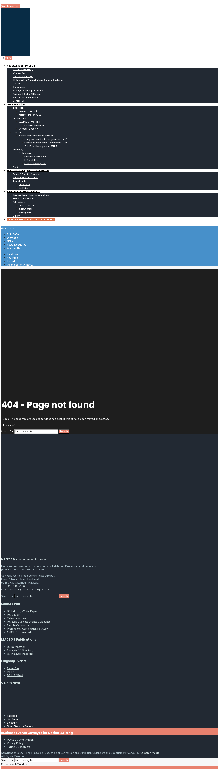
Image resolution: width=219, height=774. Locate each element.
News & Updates (16, 244)
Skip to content (10, 6)
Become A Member (31, 219)
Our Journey (19, 87)
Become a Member (34, 125)
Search (64, 431)
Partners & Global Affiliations (27, 93)
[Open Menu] (3, 58)
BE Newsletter (31, 160)
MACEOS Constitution (20, 739)
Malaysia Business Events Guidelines (28, 621)
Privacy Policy (15, 743)
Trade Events (19, 181)
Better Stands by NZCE (30, 114)
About (21, 66)
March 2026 (24, 184)
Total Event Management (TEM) (40, 146)
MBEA (10, 241)
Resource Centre (23, 191)
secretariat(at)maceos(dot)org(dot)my (26, 589)
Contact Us (18, 100)
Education (18, 132)
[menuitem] (112, 83)
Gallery (16, 215)
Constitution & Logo (23, 76)
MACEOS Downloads (19, 632)
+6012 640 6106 (14, 586)
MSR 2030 (13, 614)
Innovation (18, 107)
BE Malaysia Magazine (35, 163)
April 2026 (23, 188)
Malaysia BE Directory (35, 156)
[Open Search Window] (20, 264)
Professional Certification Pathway (36, 135)
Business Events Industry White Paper (31, 195)
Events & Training (28, 170)
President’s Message (23, 69)
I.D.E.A (16, 104)
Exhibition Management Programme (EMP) (46, 142)
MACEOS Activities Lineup (25, 177)
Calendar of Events (18, 618)
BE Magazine (25, 212)
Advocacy (18, 149)
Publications (25, 153)
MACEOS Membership (29, 121)
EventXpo (12, 237)
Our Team (18, 83)
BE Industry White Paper (22, 611)
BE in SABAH (13, 234)
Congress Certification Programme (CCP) (45, 139)
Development (20, 118)
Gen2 (15, 167)
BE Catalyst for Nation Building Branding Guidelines (38, 80)
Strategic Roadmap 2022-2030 (28, 90)
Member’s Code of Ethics (25, 97)
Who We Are (19, 73)
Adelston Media (149, 753)
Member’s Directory (28, 128)
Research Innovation (29, 111)
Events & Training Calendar (26, 174)
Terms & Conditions (18, 746)
